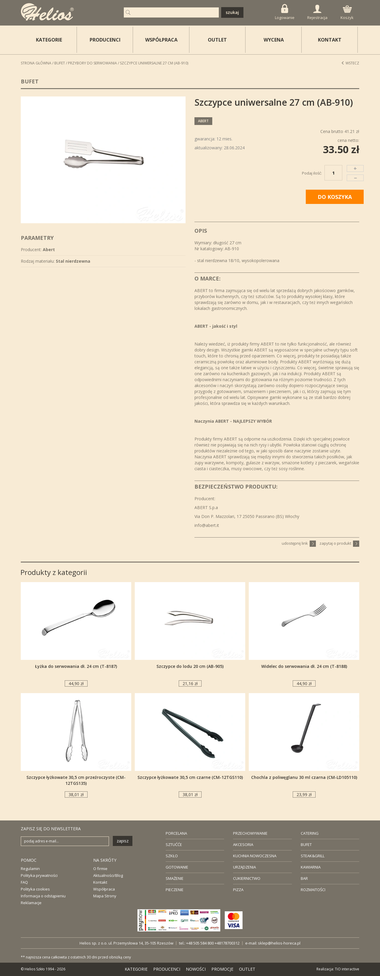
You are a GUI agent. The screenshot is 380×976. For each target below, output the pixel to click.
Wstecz (350, 63)
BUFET (306, 844)
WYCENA (274, 40)
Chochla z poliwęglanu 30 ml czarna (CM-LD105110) (304, 777)
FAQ (24, 882)
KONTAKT (329, 40)
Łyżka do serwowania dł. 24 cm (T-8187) (76, 666)
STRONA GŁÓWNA (36, 63)
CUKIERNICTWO (246, 878)
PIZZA (238, 889)
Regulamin (30, 868)
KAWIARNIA (311, 867)
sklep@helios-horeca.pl (279, 943)
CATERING (310, 833)
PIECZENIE (174, 889)
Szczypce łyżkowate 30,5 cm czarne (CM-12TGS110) (190, 777)
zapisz (123, 841)
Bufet (59, 63)
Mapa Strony (104, 896)
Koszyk (347, 12)
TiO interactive (347, 969)
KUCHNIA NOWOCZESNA (254, 855)
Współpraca (104, 889)
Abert (203, 120)
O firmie (100, 868)
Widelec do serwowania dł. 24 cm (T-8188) (304, 666)
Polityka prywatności (39, 875)
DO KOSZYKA (335, 196)
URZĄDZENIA (244, 867)
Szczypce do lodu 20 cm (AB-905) (190, 666)
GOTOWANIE (177, 867)
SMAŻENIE (174, 878)
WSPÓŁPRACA (161, 40)
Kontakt (100, 882)
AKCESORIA (243, 844)
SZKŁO (172, 855)
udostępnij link (299, 543)
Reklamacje (31, 902)
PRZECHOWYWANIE (250, 833)
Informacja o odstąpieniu (43, 896)
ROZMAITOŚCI (313, 889)
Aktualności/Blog (108, 875)
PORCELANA (176, 833)
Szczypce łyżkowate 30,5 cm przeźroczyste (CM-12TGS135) (76, 780)
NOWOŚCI (196, 969)
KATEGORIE (136, 969)
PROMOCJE (222, 969)
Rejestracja (317, 12)
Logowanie (284, 12)
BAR (304, 878)
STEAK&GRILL (312, 855)
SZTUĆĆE (174, 844)
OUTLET (217, 40)
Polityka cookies (35, 889)
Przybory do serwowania (92, 63)
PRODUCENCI (105, 40)
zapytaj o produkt (339, 543)
